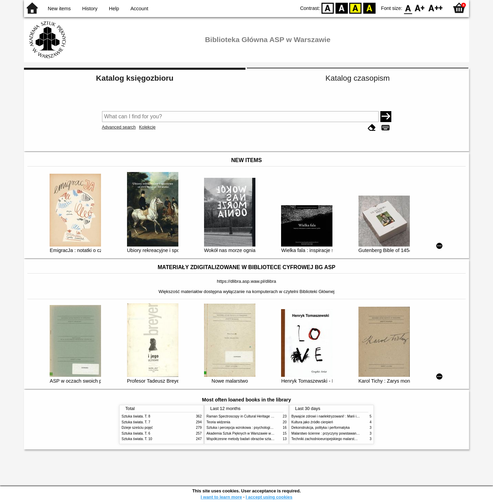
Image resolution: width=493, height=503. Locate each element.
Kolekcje (147, 127)
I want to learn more (221, 497)
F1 (420, 8)
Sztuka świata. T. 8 (136, 416)
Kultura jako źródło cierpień (312, 422)
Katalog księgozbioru (134, 78)
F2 (435, 8)
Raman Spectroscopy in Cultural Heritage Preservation (248, 416)
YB (355, 8)
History (90, 8)
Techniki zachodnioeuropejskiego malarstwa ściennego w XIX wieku (343, 439)
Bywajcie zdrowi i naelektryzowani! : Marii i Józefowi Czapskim (339, 416)
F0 (408, 8)
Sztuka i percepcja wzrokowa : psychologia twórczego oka (250, 427)
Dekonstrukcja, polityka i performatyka (320, 427)
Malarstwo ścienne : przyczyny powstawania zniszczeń (333, 433)
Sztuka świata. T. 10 (137, 439)
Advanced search (119, 127)
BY (369, 8)
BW (341, 8)
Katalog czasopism (358, 78)
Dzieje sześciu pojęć (137, 427)
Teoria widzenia (218, 422)
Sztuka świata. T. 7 (136, 422)
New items (59, 8)
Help (114, 8)
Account (139, 8)
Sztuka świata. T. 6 (136, 433)
